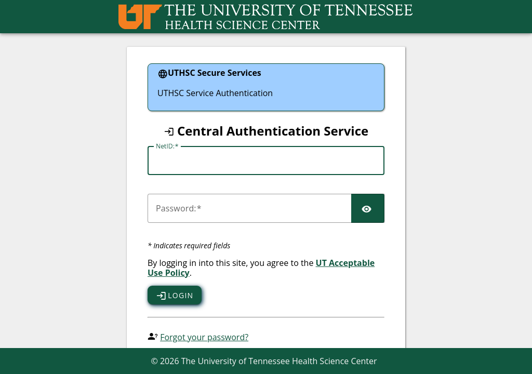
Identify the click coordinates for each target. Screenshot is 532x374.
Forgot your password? (204, 337)
